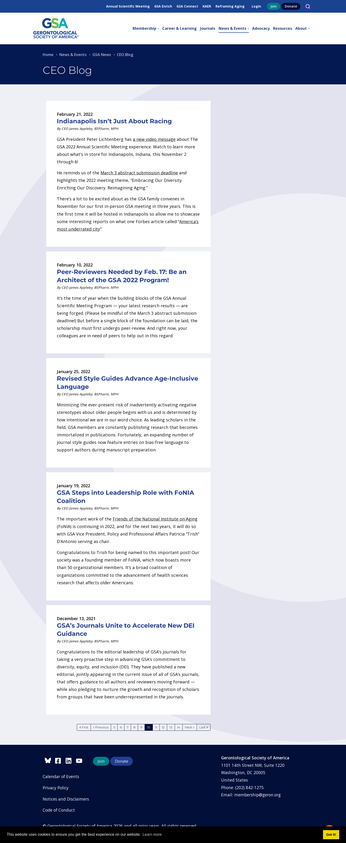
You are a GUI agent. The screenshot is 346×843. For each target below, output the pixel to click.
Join (273, 6)
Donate (291, 6)
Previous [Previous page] (101, 727)
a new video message (154, 139)
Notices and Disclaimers (66, 799)
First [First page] (85, 727)
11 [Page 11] (156, 727)
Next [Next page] (188, 727)
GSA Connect (187, 6)
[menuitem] (147, 29)
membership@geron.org (257, 795)
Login (256, 6)
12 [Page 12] (163, 727)
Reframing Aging (230, 6)
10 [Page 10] (148, 727)
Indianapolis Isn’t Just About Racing (114, 121)
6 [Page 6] (121, 727)
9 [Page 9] (141, 727)
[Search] (308, 6)
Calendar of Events (61, 776)
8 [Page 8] (134, 727)
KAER (207, 6)
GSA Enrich (163, 6)
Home (48, 54)
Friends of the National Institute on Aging (155, 519)
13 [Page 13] (170, 727)
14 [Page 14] (178, 727)
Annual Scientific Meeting (128, 6)
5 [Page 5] (114, 727)
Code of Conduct (59, 810)
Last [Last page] (202, 727)
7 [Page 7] (127, 727)
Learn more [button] (152, 834)
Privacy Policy (56, 788)
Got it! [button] (331, 834)
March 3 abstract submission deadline (139, 173)
